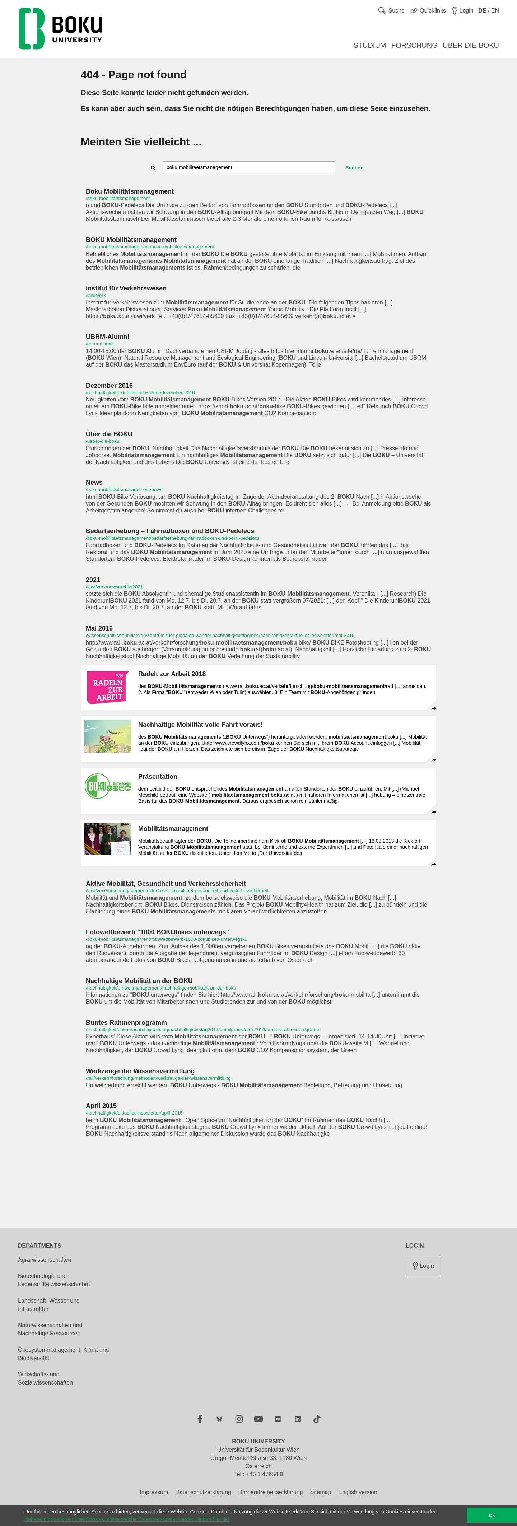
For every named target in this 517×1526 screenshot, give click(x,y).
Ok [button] (492, 1515)
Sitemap (320, 1492)
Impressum (154, 1492)
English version (357, 1492)
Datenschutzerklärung (203, 1492)
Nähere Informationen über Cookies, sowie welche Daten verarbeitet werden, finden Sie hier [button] (126, 1519)
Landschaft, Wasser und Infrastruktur (49, 1305)
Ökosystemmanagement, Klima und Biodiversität (63, 1354)
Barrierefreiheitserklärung (270, 1492)
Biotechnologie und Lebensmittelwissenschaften (54, 1280)
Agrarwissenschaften (44, 1260)
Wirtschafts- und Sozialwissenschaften (45, 1378)
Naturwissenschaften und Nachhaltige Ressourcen (50, 1329)
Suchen (354, 168)
